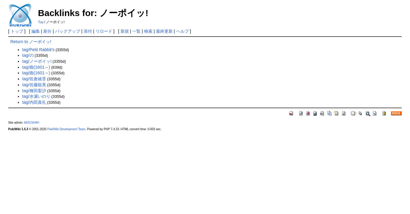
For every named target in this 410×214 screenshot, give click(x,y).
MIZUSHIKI (31, 122)
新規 (125, 31)
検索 (148, 31)
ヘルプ (182, 31)
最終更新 (164, 31)
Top (41, 22)
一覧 (136, 31)
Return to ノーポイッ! (30, 41)
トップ (17, 31)
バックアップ (67, 31)
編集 (36, 31)
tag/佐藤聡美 (34, 84)
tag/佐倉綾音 (34, 78)
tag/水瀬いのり (36, 96)
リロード (104, 31)
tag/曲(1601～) (36, 67)
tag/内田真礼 (34, 102)
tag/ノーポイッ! (37, 61)
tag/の (28, 55)
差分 (47, 31)
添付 (88, 31)
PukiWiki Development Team (66, 129)
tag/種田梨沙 (34, 90)
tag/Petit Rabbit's (38, 49)
